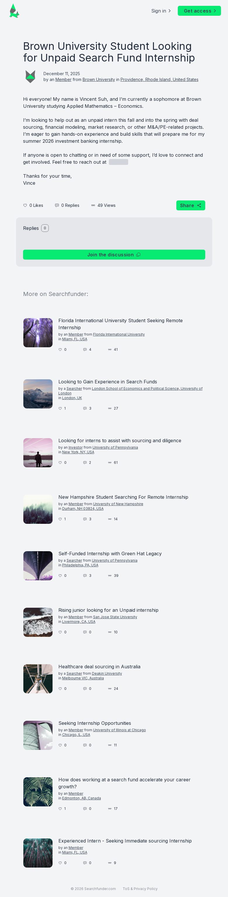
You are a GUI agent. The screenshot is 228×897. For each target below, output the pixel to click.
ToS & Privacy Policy (140, 889)
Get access (200, 11)
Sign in (161, 11)
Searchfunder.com (100, 889)
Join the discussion (114, 255)
